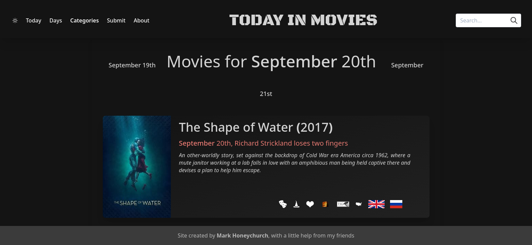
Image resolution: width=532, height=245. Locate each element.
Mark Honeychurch (242, 235)
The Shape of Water (236, 127)
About (141, 20)
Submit (116, 20)
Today (33, 20)
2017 (314, 127)
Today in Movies (303, 20)
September (294, 61)
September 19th (132, 65)
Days (55, 20)
